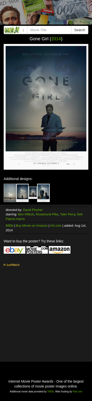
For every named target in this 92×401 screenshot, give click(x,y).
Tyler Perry (67, 214)
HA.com (56, 225)
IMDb (9, 225)
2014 (56, 38)
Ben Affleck (26, 214)
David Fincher (33, 210)
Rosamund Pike (47, 214)
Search (79, 30)
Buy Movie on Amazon (32, 225)
